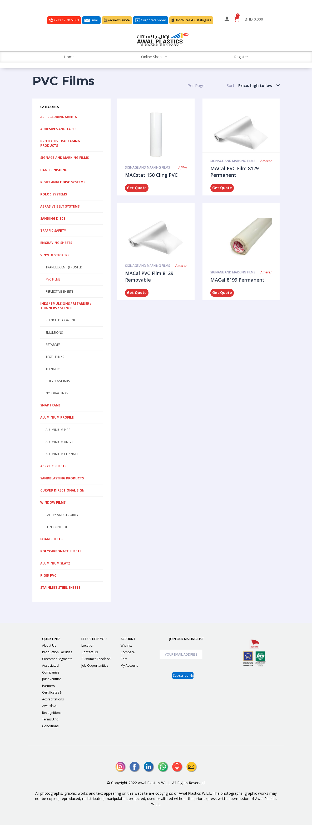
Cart (124, 659)
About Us (49, 645)
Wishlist (126, 645)
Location (87, 645)
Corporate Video (150, 20)
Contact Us (89, 652)
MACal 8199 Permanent (237, 280)
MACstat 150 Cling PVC (151, 175)
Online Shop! (154, 56)
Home (69, 56)
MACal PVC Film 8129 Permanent (234, 171)
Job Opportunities (94, 665)
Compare (128, 652)
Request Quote (117, 20)
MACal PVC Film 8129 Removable (149, 276)
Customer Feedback (96, 659)
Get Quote (137, 187)
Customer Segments (57, 659)
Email (91, 20)
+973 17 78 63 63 (64, 20)
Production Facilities (57, 652)
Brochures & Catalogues (191, 20)
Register (241, 56)
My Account (129, 665)
